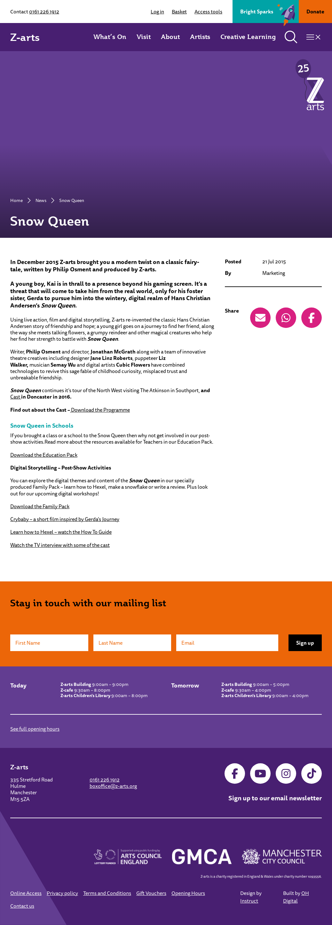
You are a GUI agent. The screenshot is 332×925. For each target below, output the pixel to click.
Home (16, 200)
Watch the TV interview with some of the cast (60, 545)
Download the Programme (100, 410)
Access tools (208, 11)
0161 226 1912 (44, 11)
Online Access (26, 893)
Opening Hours (188, 893)
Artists (200, 37)
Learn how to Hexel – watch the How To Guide (61, 532)
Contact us (22, 906)
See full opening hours (34, 729)
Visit (144, 37)
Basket (179, 11)
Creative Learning (248, 37)
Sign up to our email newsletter (275, 798)
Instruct (249, 901)
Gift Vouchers (151, 893)
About (170, 37)
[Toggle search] (291, 37)
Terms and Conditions (107, 893)
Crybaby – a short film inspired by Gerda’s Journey (64, 519)
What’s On (109, 37)
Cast (15, 397)
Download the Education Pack (43, 455)
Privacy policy (62, 893)
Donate (315, 11)
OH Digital (296, 897)
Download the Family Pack (39, 506)
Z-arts (25, 37)
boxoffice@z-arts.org (113, 786)
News (41, 200)
